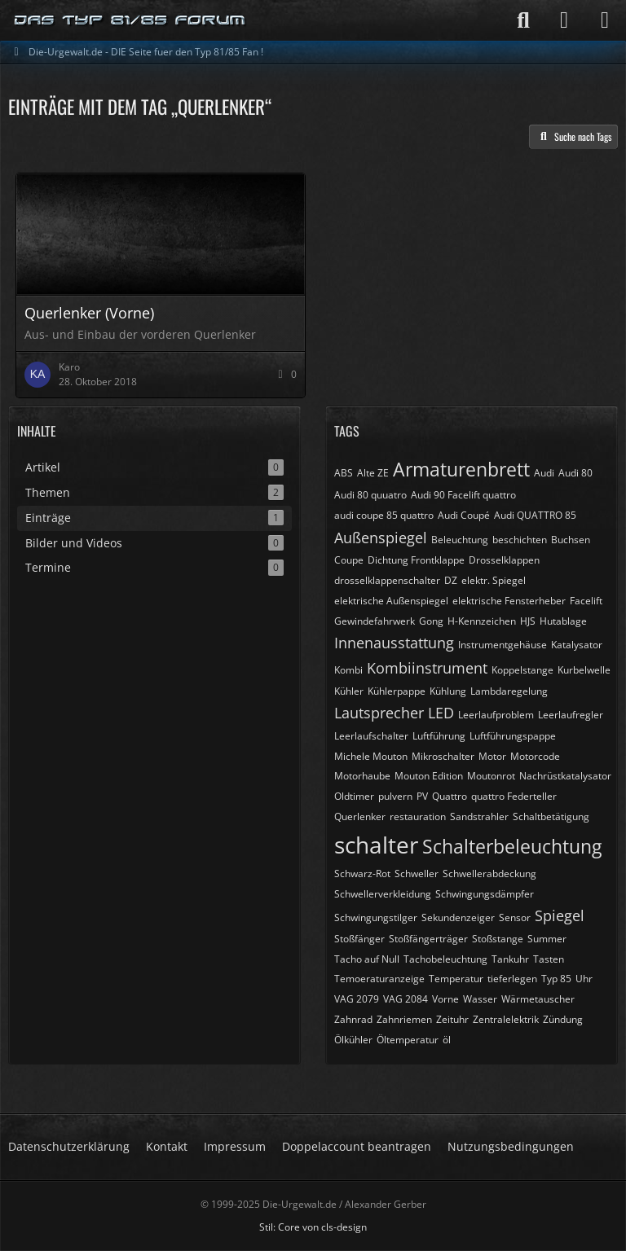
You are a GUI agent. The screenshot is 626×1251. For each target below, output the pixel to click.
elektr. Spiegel (493, 580)
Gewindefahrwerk (374, 621)
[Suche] (523, 20)
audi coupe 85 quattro (384, 515)
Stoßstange (497, 939)
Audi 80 (575, 473)
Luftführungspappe (513, 736)
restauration (418, 816)
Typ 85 (556, 978)
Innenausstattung (394, 642)
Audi (544, 473)
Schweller (417, 873)
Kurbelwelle (584, 670)
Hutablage (563, 621)
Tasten (548, 959)
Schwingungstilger (375, 917)
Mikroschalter (443, 756)
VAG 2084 (405, 999)
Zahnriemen (404, 1019)
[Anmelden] (564, 20)
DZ (450, 580)
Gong (431, 621)
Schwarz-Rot (362, 873)
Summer (546, 939)
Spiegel (559, 915)
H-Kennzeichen (481, 621)
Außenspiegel (380, 537)
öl (447, 1040)
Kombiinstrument (427, 668)
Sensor (515, 917)
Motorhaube (362, 776)
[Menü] (605, 20)
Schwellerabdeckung (489, 873)
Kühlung (448, 691)
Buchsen (570, 539)
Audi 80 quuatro (370, 495)
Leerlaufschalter (371, 736)
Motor (492, 756)
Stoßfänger (359, 939)
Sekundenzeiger (458, 917)
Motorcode (535, 756)
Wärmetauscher (538, 999)
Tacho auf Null (366, 959)
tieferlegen (512, 978)
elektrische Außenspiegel (391, 601)
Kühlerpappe (396, 691)
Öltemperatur (408, 1040)
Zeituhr (452, 1019)
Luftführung (438, 736)
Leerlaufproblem (496, 715)
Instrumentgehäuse (502, 645)
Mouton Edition (429, 776)
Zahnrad (353, 1019)
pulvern (395, 796)
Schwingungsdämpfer (484, 894)
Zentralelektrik (506, 1019)
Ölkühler (353, 1040)
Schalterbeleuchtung (512, 846)
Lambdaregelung (509, 691)
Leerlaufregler (570, 715)
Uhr (584, 978)
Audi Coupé (464, 515)
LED (441, 712)
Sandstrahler (479, 816)
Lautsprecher (379, 712)
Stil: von (313, 1227)
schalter (376, 844)
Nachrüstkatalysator (565, 776)
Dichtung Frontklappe (416, 560)
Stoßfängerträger (428, 939)
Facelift (586, 601)
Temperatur (456, 978)
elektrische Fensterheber (509, 601)
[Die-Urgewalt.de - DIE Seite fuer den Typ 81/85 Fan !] (130, 20)
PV (422, 796)
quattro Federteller (514, 796)
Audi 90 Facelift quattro (463, 495)
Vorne (445, 999)
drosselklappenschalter (387, 580)
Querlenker (360, 816)
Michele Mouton (371, 756)
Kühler (349, 691)
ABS (343, 473)
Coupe (349, 560)
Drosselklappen (504, 560)
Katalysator (576, 645)
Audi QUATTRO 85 (535, 515)
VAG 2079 (356, 999)
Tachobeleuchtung (445, 959)
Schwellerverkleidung (382, 894)
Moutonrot (491, 776)
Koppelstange (522, 670)
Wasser (480, 999)
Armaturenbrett (461, 469)
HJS (528, 621)
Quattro (449, 796)
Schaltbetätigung (551, 816)
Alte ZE (373, 473)
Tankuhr (510, 959)
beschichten (519, 539)
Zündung (563, 1019)
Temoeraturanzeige (379, 978)
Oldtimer (354, 796)
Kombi (348, 670)
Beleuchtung (459, 539)
